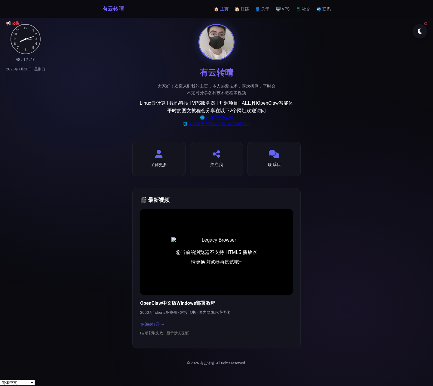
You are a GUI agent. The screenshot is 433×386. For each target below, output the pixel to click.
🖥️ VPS (283, 9)
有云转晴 (113, 8)
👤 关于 (262, 9)
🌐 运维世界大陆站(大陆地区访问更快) (216, 124)
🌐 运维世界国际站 (216, 117)
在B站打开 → (152, 324)
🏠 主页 (221, 9)
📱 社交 (303, 9)
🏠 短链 (242, 9)
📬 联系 (323, 9)
